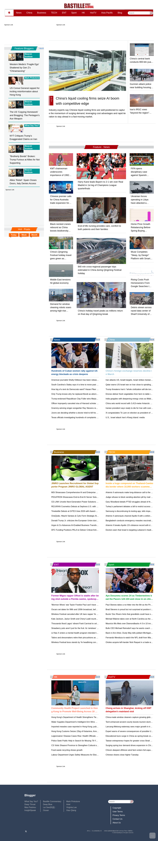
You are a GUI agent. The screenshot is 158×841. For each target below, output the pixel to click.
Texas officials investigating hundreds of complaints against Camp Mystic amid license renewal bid (94, 417)
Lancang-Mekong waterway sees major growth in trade (130, 727)
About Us (117, 823)
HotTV (93, 12)
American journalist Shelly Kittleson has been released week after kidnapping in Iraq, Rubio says (93, 380)
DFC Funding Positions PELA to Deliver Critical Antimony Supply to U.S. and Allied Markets (91, 530)
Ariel (68, 804)
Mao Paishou (30, 807)
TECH (54, 12)
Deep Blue (47, 804)
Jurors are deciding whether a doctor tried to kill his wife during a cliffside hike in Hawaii (89, 413)
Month (34, 235)
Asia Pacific (107, 12)
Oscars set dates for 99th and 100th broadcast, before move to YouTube (83, 609)
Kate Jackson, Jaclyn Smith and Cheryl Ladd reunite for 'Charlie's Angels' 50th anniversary (91, 619)
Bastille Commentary (52, 801)
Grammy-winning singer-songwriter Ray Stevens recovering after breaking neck (86, 408)
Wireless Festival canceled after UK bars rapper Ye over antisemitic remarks (84, 614)
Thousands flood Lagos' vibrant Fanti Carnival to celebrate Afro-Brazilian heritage (86, 623)
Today (14, 235)
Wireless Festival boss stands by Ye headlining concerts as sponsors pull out (84, 642)
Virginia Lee (71, 807)
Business (41, 12)
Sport (74, 12)
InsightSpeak (30, 810)
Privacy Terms (119, 815)
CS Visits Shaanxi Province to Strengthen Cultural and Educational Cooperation (86, 745)
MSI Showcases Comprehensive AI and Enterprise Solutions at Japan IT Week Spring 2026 (91, 492)
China (29, 12)
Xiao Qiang (71, 810)
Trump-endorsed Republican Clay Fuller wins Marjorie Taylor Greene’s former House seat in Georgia (95, 399)
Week (24, 235)
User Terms (118, 812)
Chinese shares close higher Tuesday (122, 755)
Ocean (46, 810)
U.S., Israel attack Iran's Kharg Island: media (125, 417)
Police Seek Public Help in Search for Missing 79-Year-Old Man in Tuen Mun (84, 741)
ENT (64, 12)
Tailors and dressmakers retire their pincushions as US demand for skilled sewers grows (89, 638)
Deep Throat (29, 804)
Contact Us (117, 819)
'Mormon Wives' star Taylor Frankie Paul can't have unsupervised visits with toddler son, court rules (94, 605)
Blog (120, 12)
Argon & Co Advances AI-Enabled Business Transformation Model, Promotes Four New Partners (93, 525)
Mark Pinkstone (73, 801)
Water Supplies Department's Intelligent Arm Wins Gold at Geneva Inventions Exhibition (89, 722)
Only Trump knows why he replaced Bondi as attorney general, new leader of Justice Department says (96, 394)
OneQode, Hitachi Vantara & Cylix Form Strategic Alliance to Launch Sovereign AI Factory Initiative (94, 516)
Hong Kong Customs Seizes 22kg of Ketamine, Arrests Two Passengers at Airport (87, 731)
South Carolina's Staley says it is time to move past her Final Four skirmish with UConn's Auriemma (94, 385)
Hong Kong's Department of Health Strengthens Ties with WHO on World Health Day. (88, 717)
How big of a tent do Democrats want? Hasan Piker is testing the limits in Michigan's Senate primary (95, 389)
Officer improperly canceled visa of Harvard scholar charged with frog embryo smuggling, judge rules (95, 403)
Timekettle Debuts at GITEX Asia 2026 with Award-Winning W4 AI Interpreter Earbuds (88, 511)
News (18, 12)
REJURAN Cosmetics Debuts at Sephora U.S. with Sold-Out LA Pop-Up (82, 506)
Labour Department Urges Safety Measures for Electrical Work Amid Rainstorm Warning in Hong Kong (96, 755)
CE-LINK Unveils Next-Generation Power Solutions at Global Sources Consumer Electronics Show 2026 (97, 502)
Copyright (117, 808)
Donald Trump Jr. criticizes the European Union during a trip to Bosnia (81, 521)
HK (83, 12)
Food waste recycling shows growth (67, 750)
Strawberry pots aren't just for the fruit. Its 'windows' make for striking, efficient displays (89, 628)
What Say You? (31, 801)
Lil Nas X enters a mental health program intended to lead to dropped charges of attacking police (93, 633)
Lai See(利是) (49, 807)
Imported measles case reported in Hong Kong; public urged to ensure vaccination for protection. (93, 727)
